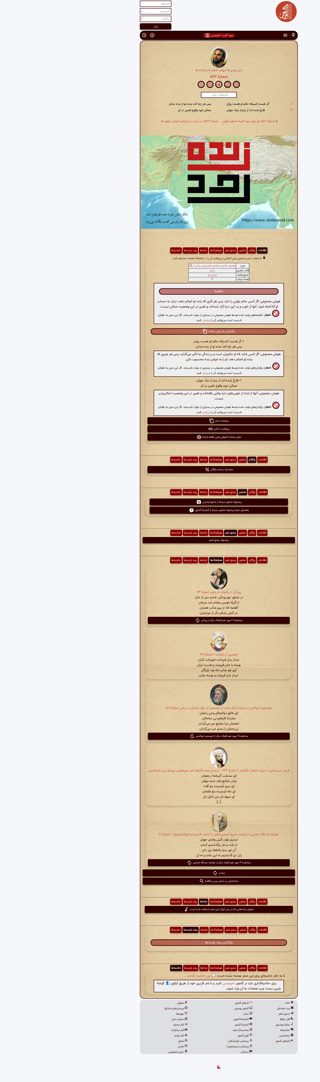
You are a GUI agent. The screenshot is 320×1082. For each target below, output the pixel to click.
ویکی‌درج (153, 275)
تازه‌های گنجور (226, 1041)
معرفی (123, 1003)
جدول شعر (227, 1014)
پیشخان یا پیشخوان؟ (181, 1047)
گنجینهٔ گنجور (185, 1025)
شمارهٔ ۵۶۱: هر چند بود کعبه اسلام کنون (190, 121)
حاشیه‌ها (117, 250)
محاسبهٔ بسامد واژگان (160, 469)
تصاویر (183, 250)
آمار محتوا (122, 1025)
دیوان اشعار (160, 70)
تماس (124, 1047)
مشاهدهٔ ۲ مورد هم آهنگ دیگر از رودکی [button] (160, 620)
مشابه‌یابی (227, 1036)
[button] (235, 35)
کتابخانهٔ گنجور (184, 1019)
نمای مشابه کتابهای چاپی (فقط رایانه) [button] (160, 437)
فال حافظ (228, 1019)
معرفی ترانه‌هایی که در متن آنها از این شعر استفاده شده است (160, 909)
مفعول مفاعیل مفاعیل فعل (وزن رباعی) (156, 266)
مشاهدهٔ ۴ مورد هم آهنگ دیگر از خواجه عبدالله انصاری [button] (160, 862)
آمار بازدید (122, 1036)
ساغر (189, 1014)
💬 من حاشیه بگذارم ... (141, 976)
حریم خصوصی (119, 1052)
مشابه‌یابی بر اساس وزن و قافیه (160, 881)
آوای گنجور (186, 1036)
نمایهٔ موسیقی (225, 1025)
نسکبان (188, 1052)
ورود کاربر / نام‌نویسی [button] (160, 35)
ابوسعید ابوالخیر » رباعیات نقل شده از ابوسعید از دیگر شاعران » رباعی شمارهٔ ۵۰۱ (160, 708)
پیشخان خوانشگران (181, 1041)
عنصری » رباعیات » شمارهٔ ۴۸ (160, 654)
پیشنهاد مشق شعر (160, 540)
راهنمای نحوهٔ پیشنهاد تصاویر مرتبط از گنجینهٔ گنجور (160, 510)
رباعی (153, 271)
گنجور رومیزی (185, 1008)
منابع (124, 1041)
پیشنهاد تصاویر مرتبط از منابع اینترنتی (160, 502)
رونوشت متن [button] (160, 420)
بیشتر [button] (160, 872)
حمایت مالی (121, 1019)
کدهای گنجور (185, 1003)
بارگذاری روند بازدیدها (160, 942)
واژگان (193, 250)
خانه (230, 1003)
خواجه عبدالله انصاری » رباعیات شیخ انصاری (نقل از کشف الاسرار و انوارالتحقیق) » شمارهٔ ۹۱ (160, 834)
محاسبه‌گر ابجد (184, 1030)
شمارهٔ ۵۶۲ (160, 77)
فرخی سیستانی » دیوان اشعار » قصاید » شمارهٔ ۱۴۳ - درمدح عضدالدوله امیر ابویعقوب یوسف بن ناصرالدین (160, 770)
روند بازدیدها (131, 250)
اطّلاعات (203, 250)
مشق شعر (171, 250)
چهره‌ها (123, 1014)
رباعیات (144, 70)
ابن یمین (177, 70)
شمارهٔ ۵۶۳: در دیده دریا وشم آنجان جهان (132, 121)
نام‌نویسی (170, 983)
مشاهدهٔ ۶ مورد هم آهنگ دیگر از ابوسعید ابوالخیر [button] (160, 736)
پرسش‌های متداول (117, 1008)
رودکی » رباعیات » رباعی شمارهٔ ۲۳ (160, 592)
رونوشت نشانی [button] (160, 428)
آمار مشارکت (120, 1030)
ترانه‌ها (144, 250)
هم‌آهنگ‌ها (157, 250)
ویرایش (147, 320)
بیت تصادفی (226, 1008)
